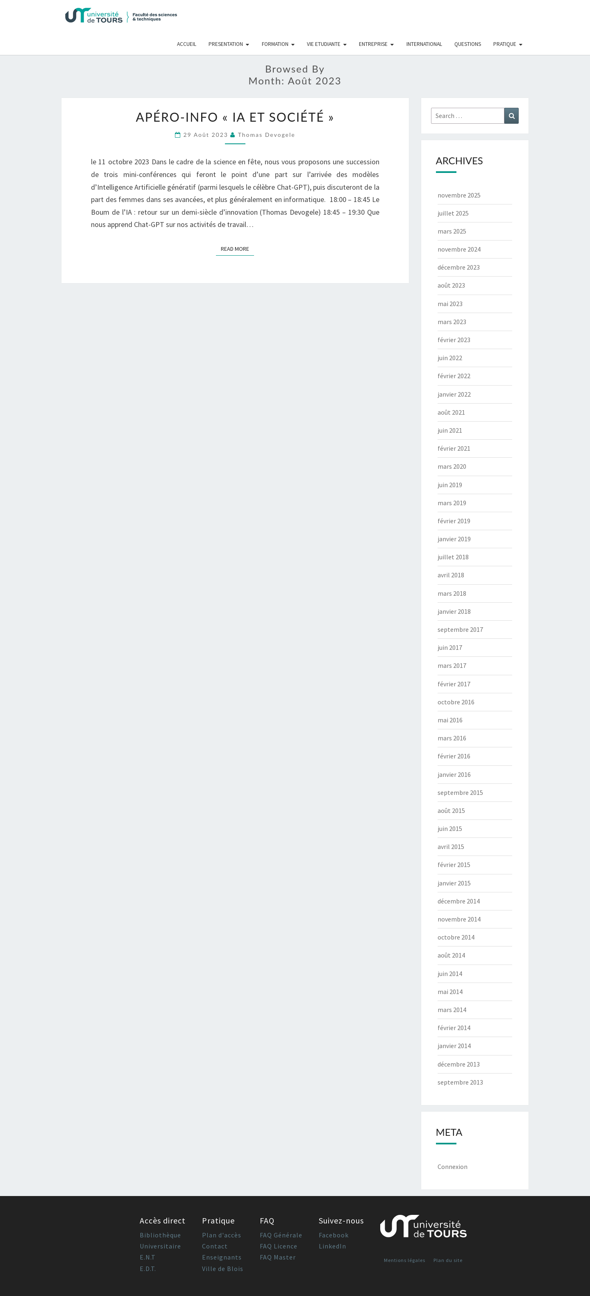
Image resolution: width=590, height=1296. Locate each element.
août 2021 (451, 412)
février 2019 (454, 521)
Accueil (186, 44)
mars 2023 (452, 322)
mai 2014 (450, 991)
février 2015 (454, 864)
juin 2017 (450, 647)
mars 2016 (452, 738)
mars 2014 (452, 1009)
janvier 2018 (454, 611)
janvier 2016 (454, 774)
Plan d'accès (221, 1235)
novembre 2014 (459, 919)
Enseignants (222, 1257)
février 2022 (454, 376)
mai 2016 (450, 720)
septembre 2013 (460, 1082)
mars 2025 (452, 231)
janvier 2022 (454, 394)
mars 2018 (452, 593)
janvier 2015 (454, 883)
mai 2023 (450, 304)
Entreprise (373, 44)
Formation (275, 44)
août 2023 (451, 285)
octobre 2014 (456, 937)
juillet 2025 (453, 213)
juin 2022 (450, 358)
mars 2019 (452, 503)
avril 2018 (451, 575)
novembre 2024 (459, 249)
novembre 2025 (459, 195)
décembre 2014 (459, 901)
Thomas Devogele (266, 134)
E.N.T (148, 1257)
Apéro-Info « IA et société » (235, 116)
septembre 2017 (460, 629)
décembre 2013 (459, 1064)
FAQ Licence (278, 1246)
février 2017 (454, 684)
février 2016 (454, 756)
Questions (467, 44)
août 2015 (451, 810)
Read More (237, 248)
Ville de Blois (222, 1268)
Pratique (504, 44)
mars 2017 (452, 665)
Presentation (226, 44)
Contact (215, 1246)
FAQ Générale (281, 1235)
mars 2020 (452, 466)
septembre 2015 (460, 792)
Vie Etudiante (323, 44)
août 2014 (451, 955)
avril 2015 (451, 846)
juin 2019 (450, 485)
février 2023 (454, 340)
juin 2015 (450, 828)
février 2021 (454, 448)
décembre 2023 (459, 267)
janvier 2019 (454, 539)
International (424, 44)
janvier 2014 (454, 1046)
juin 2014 (450, 973)
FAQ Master (278, 1257)
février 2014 (454, 1028)
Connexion (452, 1166)
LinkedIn (332, 1246)
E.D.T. (148, 1268)
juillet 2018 (453, 557)
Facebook (334, 1235)
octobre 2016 (456, 702)
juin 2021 (450, 430)
